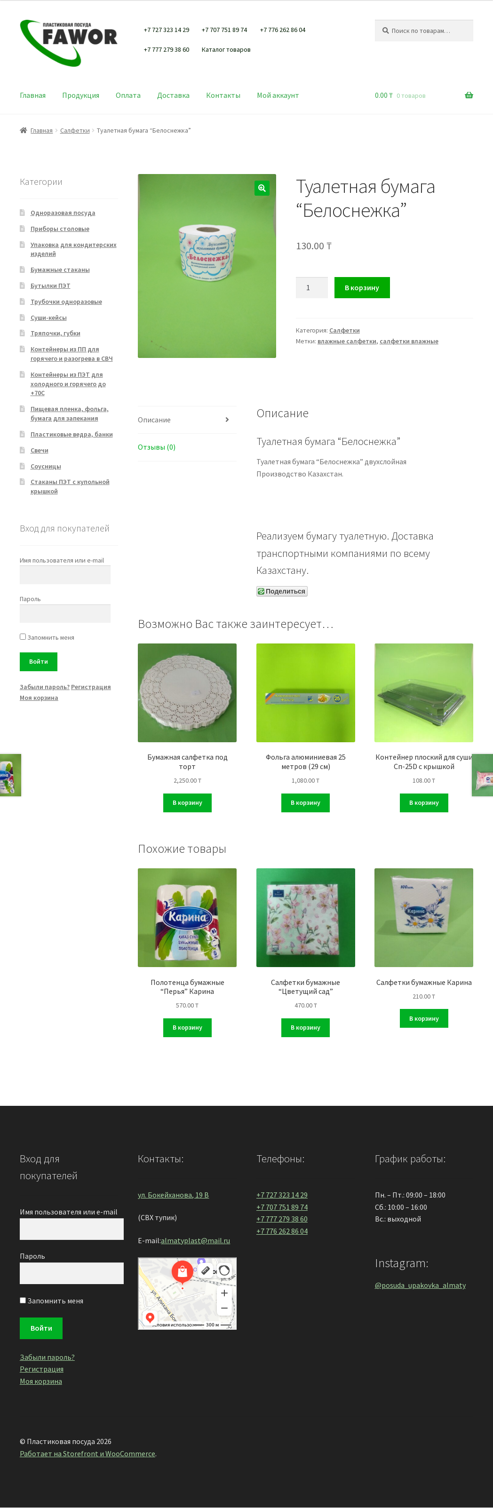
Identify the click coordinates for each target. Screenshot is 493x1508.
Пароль (30, 599)
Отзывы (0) (156, 447)
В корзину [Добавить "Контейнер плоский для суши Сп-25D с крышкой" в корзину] (424, 802)
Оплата (128, 95)
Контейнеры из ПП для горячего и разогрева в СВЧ (72, 354)
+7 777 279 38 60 (166, 49)
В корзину (362, 287)
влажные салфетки (347, 341)
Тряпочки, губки (55, 333)
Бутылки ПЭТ (51, 285)
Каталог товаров (226, 49)
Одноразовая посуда (63, 212)
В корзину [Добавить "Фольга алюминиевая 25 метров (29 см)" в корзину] (305, 802)
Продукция (80, 95)
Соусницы (46, 466)
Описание (154, 419)
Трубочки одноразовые (66, 301)
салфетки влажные (409, 341)
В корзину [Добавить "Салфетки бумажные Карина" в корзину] (424, 1018)
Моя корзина (39, 697)
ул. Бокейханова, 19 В (173, 1194)
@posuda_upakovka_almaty (420, 1285)
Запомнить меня (47, 637)
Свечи (39, 450)
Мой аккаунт (278, 95)
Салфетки (75, 130)
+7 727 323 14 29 (166, 29)
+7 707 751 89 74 (224, 29)
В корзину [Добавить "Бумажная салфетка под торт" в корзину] (187, 802)
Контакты (223, 95)
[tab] (187, 420)
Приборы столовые (60, 228)
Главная (33, 95)
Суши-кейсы (49, 317)
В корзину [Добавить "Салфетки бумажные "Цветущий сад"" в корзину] (305, 1027)
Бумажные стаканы (60, 269)
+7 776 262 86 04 (282, 29)
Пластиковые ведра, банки (72, 434)
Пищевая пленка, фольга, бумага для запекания (70, 413)
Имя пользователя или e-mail (62, 560)
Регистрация (91, 687)
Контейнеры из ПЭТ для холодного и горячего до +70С (68, 383)
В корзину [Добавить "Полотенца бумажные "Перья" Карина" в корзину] (187, 1027)
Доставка (173, 95)
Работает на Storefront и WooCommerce (87, 1453)
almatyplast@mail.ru (195, 1240)
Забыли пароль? (45, 687)
